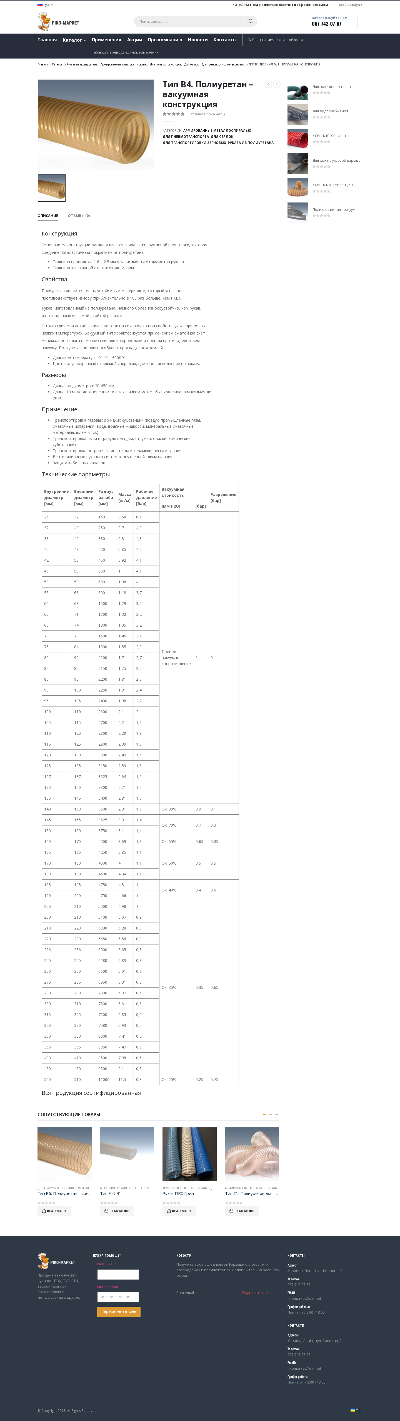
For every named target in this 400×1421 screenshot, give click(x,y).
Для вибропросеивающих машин (148, 1188)
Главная (47, 40)
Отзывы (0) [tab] (79, 215)
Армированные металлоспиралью (217, 130)
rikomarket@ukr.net (304, 1298)
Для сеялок (222, 136)
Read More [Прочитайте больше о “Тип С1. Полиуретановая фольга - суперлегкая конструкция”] (244, 1211)
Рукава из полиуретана (251, 142)
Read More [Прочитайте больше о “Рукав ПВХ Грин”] (182, 1211)
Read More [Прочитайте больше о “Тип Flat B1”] (119, 1211)
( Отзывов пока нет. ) (206, 114)
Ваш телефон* (108, 1287)
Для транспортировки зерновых (194, 142)
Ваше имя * (106, 1264)
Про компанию (165, 40)
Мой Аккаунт (350, 4)
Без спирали (109, 1188)
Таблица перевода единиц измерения (125, 52)
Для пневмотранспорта (185, 136)
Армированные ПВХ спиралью (186, 1188)
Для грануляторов (52, 1188)
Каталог (72, 40)
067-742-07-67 (326, 23)
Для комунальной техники (89, 1188)
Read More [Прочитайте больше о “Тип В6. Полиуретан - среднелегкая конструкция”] (57, 1211)
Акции (134, 40)
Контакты (225, 40)
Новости (198, 40)
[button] (264, 1114)
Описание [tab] (48, 215)
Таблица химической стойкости (275, 39)
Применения (106, 40)
